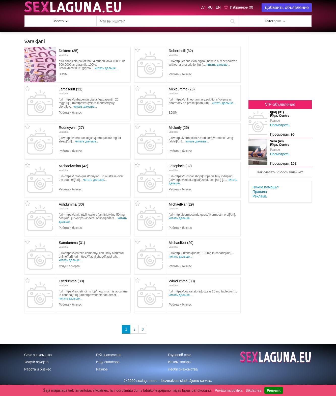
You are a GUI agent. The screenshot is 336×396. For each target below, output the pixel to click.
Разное (102, 369)
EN (218, 7)
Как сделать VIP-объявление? (280, 172)
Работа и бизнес (37, 369)
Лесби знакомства (183, 369)
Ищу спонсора (108, 362)
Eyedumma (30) (71, 283)
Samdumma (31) (72, 244)
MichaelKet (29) (181, 244)
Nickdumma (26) (182, 91)
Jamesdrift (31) (70, 91)
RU (210, 7)
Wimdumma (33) (182, 283)
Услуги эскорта (36, 362)
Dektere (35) (68, 52)
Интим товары (179, 362)
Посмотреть (279, 125)
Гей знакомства (108, 355)
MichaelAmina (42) (73, 167)
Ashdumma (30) (71, 206)
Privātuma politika (229, 390)
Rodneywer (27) (71, 129)
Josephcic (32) (180, 167)
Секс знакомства (38, 355)
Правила (260, 192)
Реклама (260, 196)
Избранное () (241, 7)
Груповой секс (179, 355)
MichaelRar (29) (181, 206)
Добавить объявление (287, 7)
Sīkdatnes (253, 390)
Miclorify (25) (179, 129)
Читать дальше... (106, 68)
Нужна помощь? (266, 187)
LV (203, 7)
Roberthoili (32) (181, 52)
